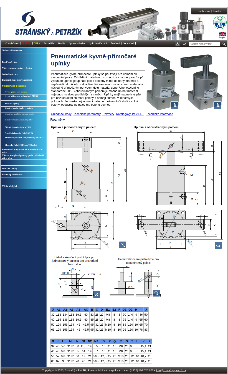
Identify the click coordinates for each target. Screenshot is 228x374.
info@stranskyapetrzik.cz (171, 370)
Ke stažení (129, 43)
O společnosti (11, 43)
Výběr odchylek (9, 186)
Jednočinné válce (10, 74)
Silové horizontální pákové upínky (20, 114)
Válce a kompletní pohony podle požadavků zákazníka (23, 157)
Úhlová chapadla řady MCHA (18, 127)
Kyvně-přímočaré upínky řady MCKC (21, 96)
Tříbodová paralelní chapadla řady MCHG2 (24, 137)
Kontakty (217, 11)
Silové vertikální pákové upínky (19, 120)
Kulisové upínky (12, 103)
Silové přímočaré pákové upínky (19, 108)
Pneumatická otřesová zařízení (17, 80)
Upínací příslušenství (12, 174)
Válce (37, 43)
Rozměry (108, 114)
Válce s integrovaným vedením (17, 68)
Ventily (61, 43)
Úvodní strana (204, 11)
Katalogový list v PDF (130, 114)
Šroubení (115, 43)
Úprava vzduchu (77, 43)
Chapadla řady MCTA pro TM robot (21, 145)
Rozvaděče (49, 43)
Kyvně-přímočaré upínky (16, 92)
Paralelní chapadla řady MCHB (19, 133)
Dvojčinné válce (10, 62)
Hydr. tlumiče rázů (98, 43)
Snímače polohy (10, 168)
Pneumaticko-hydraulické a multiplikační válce (22, 151)
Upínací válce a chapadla (14, 86)
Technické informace (12, 50)
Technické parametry (87, 114)
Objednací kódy (61, 114)
